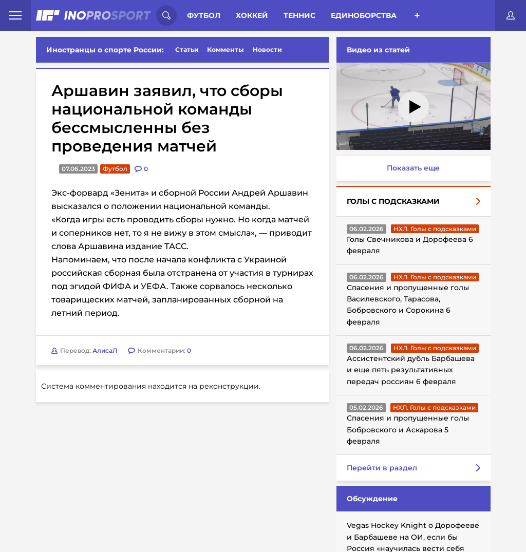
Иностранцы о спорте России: (105, 49)
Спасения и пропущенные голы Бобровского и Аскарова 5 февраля (408, 429)
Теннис (299, 15)
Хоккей (252, 15)
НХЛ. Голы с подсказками (434, 229)
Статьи (187, 49)
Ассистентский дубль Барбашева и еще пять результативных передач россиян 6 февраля (411, 370)
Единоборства (364, 15)
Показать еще (413, 168)
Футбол (203, 15)
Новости (267, 49)
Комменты (225, 49)
